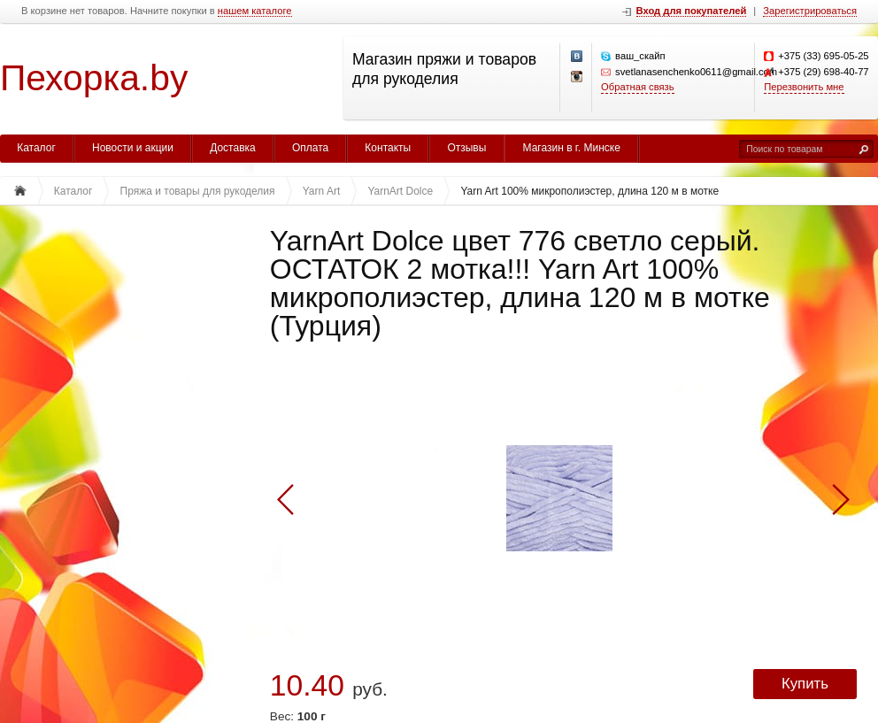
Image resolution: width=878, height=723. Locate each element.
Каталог (36, 148)
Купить (805, 683)
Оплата (310, 148)
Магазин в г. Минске (571, 148)
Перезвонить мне (803, 86)
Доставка (233, 148)
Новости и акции (132, 148)
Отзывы (466, 148)
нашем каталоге (255, 11)
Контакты (388, 148)
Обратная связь (637, 86)
